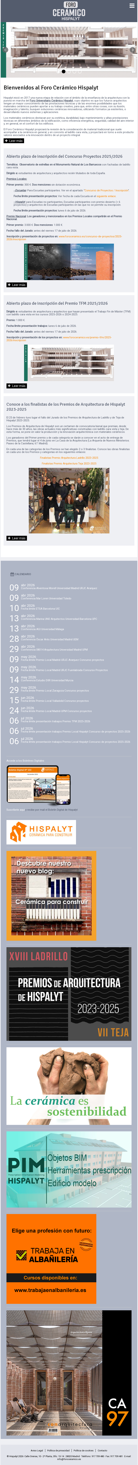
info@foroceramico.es (69, 1459)
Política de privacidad (58, 1450)
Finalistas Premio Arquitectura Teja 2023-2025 (69, 463)
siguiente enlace (106, 196)
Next (132, 50)
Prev (5, 50)
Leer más (16, 141)
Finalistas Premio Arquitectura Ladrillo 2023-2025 (69, 457)
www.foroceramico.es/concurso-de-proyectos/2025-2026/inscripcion (64, 238)
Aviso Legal (37, 1450)
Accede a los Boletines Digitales (25, 760)
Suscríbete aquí (15, 809)
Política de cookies (83, 1450)
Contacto (102, 1450)
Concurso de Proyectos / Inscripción (106, 190)
